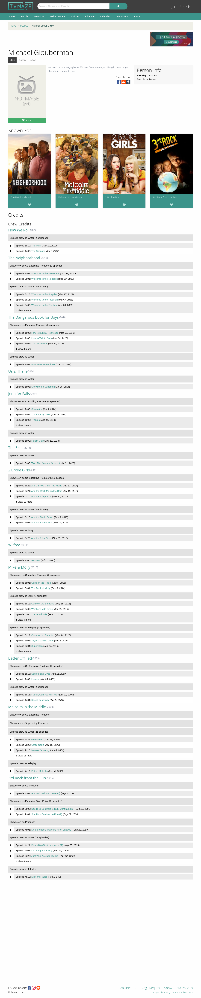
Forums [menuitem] (138, 16)
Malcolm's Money (40, 750)
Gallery (22, 60)
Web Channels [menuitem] (57, 16)
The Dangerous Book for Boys (33, 317)
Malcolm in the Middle (70, 197)
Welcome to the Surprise (44, 294)
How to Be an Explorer (43, 364)
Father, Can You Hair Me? (45, 694)
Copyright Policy (161, 992)
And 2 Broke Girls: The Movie (46, 485)
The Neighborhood (21, 197)
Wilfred (14, 545)
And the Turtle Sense (42, 517)
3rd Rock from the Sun (165, 197)
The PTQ (36, 245)
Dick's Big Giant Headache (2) (47, 845)
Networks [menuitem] (39, 16)
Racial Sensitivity (40, 700)
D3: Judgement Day (41, 850)
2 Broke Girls (112, 197)
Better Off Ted (20, 658)
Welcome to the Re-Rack (44, 278)
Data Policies (183, 988)
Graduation (37, 739)
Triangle (35, 420)
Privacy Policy (179, 992)
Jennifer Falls (19, 393)
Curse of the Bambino (42, 603)
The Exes (15, 447)
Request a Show (160, 988)
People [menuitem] (24, 16)
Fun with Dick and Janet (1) (45, 793)
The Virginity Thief (40, 414)
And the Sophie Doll (41, 522)
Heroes (35, 679)
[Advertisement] (76, 39)
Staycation (36, 409)
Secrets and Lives (40, 673)
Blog (144, 988)
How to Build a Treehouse (45, 332)
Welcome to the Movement (45, 273)
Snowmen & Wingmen (43, 386)
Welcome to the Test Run (44, 299)
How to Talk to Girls (41, 338)
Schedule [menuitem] (90, 16)
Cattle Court (37, 744)
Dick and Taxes (39, 876)
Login (172, 6)
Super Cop (37, 646)
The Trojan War (39, 343)
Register (186, 6)
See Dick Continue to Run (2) (46, 814)
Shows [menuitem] (12, 16)
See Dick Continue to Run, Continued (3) (52, 808)
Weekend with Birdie (42, 609)
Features (125, 988)
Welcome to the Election (44, 305)
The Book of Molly (40, 588)
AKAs (33, 60)
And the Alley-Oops (41, 496)
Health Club (37, 440)
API (136, 988)
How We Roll (19, 230)
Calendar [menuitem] (105, 16)
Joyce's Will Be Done (42, 640)
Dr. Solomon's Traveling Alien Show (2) (51, 829)
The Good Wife (39, 614)
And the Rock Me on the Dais (46, 491)
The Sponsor (38, 251)
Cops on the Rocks (41, 582)
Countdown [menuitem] (122, 16)
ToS (191, 992)
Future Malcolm (39, 771)
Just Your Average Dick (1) (45, 856)
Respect (35, 560)
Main (12, 60)
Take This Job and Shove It (45, 463)
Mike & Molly (19, 567)
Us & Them (17, 371)
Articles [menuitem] (75, 16)
